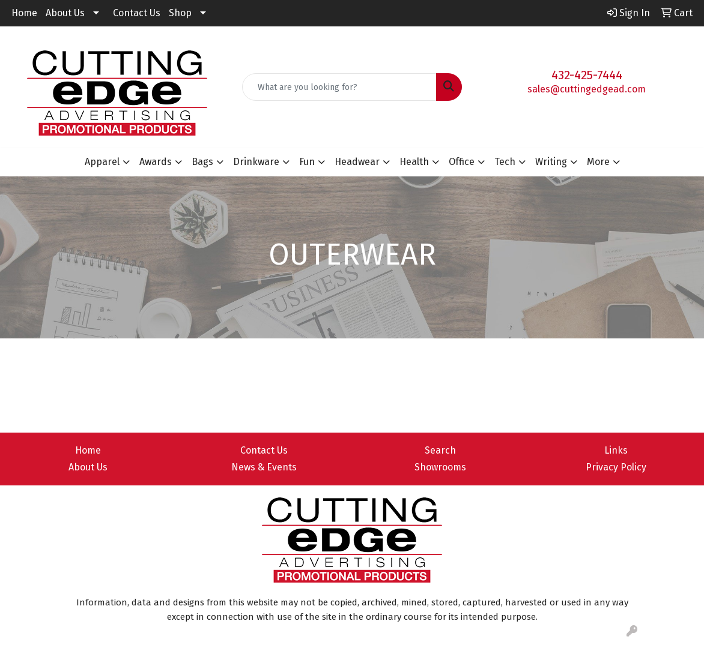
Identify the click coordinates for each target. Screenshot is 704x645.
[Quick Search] (339, 87)
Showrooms (440, 467)
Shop (180, 13)
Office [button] (462, 161)
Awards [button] (155, 161)
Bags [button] (202, 161)
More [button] (598, 161)
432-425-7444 (586, 75)
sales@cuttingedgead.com (586, 89)
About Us (65, 13)
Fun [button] (307, 161)
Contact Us (136, 13)
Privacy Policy (616, 467)
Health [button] (414, 161)
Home (24, 13)
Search (440, 450)
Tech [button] (504, 161)
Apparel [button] (102, 161)
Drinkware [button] (256, 161)
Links (616, 450)
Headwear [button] (357, 161)
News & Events (264, 467)
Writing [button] (551, 161)
